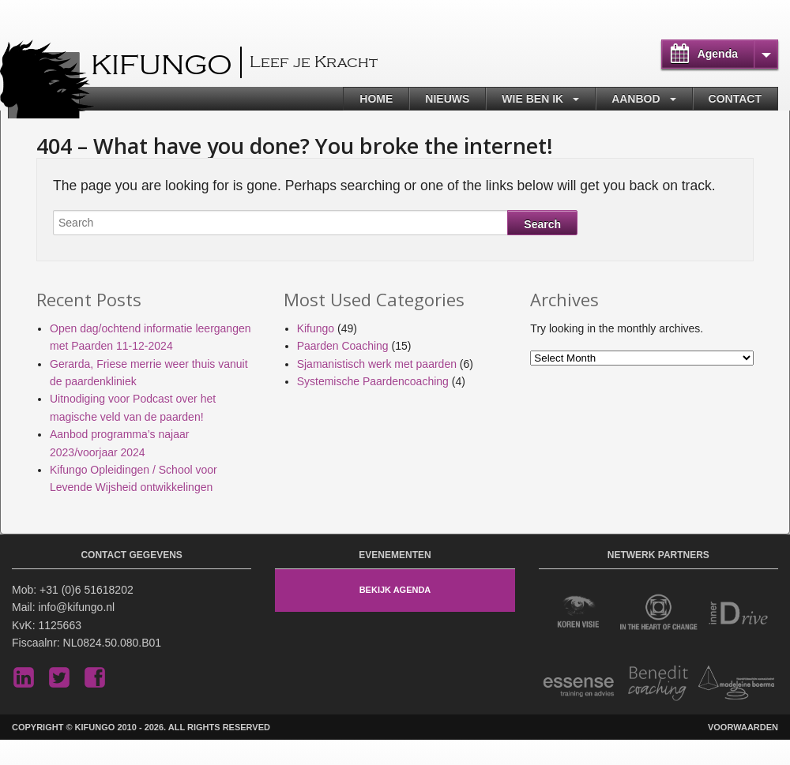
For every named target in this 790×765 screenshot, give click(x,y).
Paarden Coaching (343, 345)
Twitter (59, 677)
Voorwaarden (743, 727)
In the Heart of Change (658, 611)
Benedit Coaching (658, 684)
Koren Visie (579, 611)
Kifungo (161, 66)
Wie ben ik (532, 98)
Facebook (95, 677)
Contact (735, 98)
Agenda (718, 53)
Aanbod (635, 98)
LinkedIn (24, 677)
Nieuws (447, 98)
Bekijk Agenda (395, 589)
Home (376, 98)
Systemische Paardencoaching (373, 381)
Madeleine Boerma (738, 684)
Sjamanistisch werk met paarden (377, 364)
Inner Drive (738, 611)
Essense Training (579, 684)
